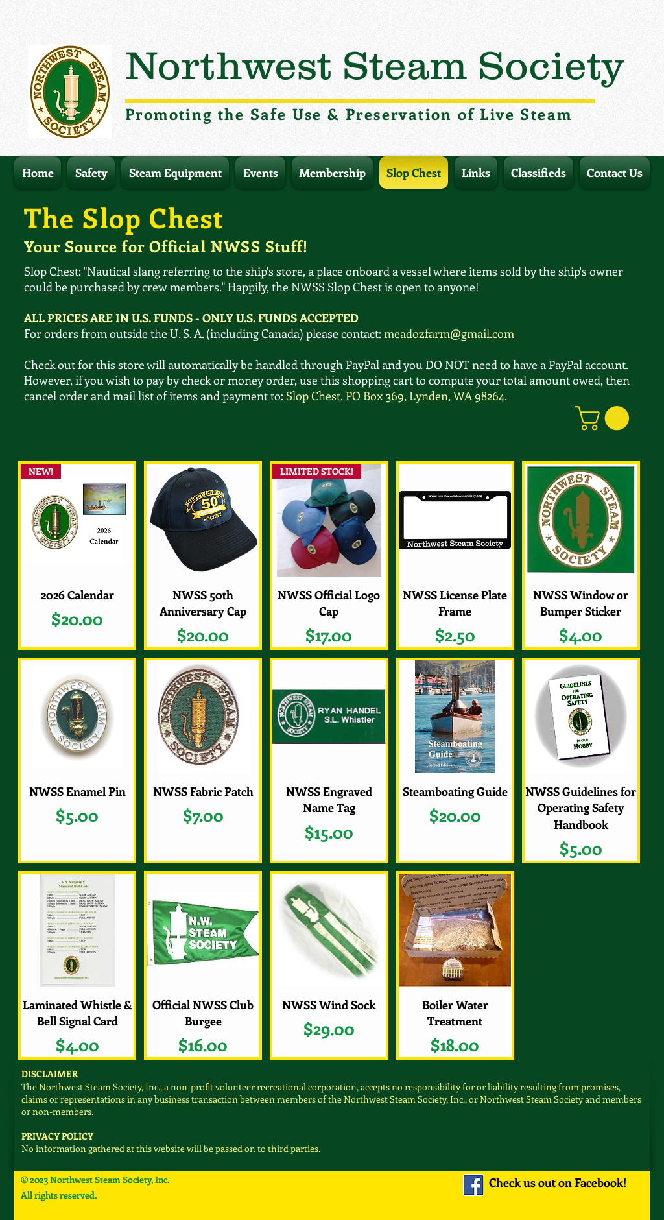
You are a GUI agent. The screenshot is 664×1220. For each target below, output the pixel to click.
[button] (605, 418)
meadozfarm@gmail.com (449, 333)
